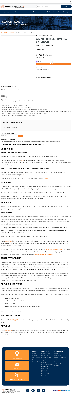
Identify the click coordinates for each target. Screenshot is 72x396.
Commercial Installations (44, 367)
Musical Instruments (47, 364)
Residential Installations (44, 371)
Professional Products (44, 361)
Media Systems (45, 353)
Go (21, 135)
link (22, 160)
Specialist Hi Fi (45, 373)
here (46, 178)
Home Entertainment (47, 375)
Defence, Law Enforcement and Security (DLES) (46, 357)
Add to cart (54, 63)
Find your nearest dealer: (8, 133)
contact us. (27, 209)
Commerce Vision (10, 393)
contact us (8, 330)
